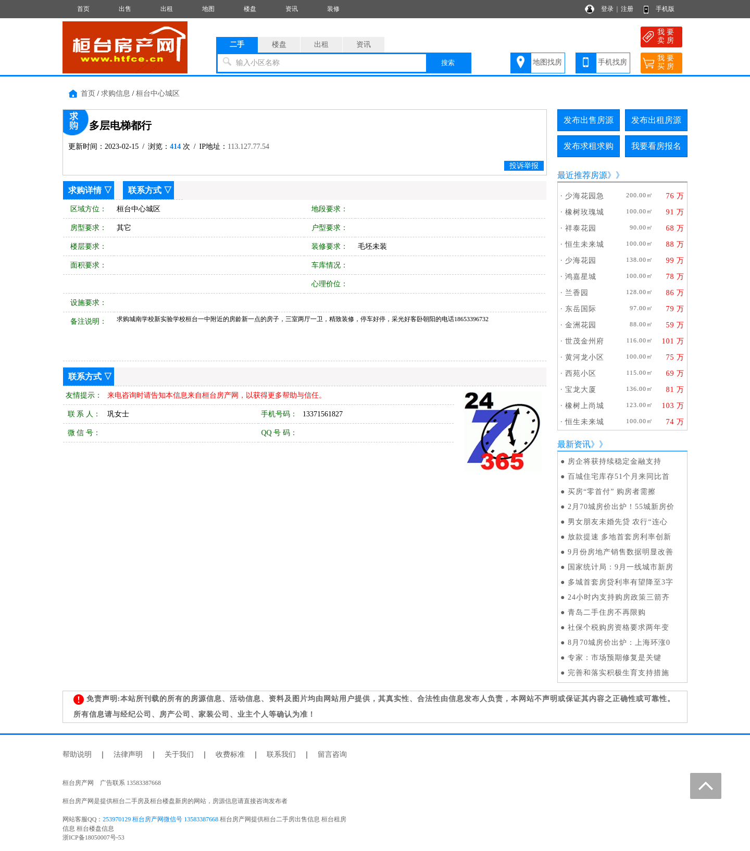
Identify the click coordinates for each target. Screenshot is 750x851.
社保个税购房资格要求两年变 (618, 627)
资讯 (291, 8)
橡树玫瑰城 (584, 212)
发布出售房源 (589, 120)
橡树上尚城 (584, 406)
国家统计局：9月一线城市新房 (620, 567)
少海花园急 (584, 196)
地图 (208, 8)
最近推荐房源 (582, 175)
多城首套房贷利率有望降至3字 (620, 582)
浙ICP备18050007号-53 (93, 837)
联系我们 (281, 754)
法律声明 (128, 754)
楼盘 (250, 8)
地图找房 (547, 62)
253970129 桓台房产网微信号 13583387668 (160, 819)
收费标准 (230, 754)
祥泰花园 (580, 228)
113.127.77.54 (248, 146)
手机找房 (612, 62)
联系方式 (144, 190)
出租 (166, 8)
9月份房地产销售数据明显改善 (620, 552)
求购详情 (85, 190)
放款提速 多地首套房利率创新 (620, 537)
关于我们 (179, 754)
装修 (333, 8)
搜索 (448, 63)
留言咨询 (332, 754)
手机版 (665, 8)
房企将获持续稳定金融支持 (614, 461)
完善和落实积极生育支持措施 (618, 673)
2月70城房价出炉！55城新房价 (621, 507)
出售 (125, 8)
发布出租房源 (656, 120)
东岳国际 (580, 309)
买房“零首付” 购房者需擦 (612, 492)
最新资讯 (574, 444)
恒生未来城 (584, 244)
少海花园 (580, 260)
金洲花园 (580, 325)
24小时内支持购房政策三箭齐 (619, 597)
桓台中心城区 (158, 93)
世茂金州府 (584, 341)
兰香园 (577, 293)
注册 (627, 8)
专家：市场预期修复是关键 (614, 658)
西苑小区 (580, 373)
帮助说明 (77, 754)
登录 (607, 8)
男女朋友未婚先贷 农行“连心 (618, 522)
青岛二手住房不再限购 (607, 612)
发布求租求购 (589, 146)
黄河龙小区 (584, 357)
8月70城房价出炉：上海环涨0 (619, 642)
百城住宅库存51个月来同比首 (619, 476)
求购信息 (115, 93)
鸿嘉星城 (580, 277)
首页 (83, 8)
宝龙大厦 (580, 389)
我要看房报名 (656, 146)
